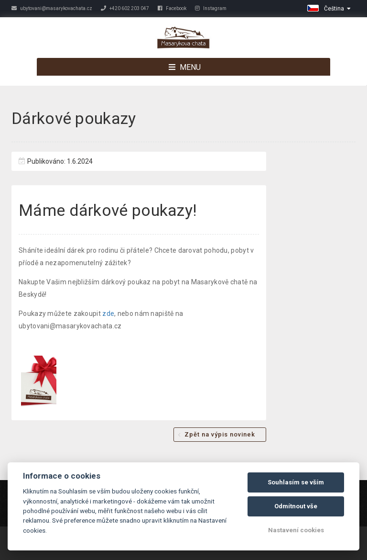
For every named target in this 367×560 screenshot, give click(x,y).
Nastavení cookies (296, 530)
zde (108, 313)
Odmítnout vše (295, 506)
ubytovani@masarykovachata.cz (51, 8)
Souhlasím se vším (296, 482)
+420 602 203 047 (125, 8)
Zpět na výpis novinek (219, 434)
